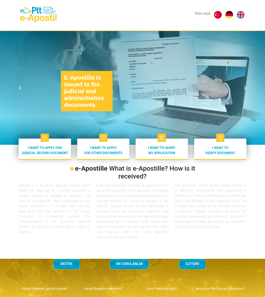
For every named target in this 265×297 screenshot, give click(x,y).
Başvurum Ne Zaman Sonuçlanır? (220, 289)
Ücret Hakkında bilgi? (161, 289)
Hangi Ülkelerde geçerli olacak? (45, 289)
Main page (203, 13)
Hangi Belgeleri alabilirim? (103, 289)
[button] (20, 88)
